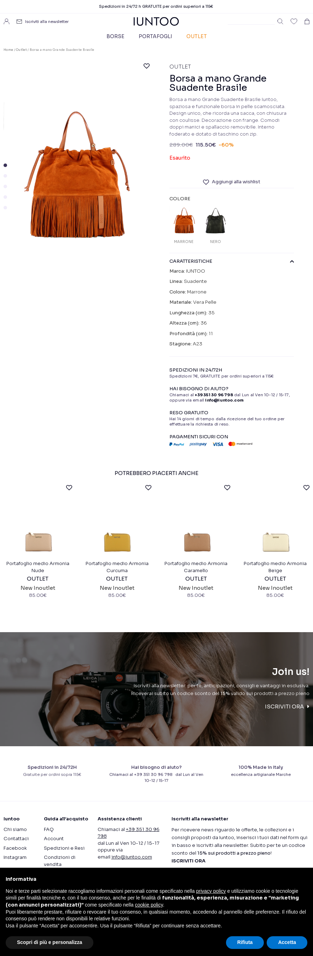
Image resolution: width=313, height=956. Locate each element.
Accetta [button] (287, 942)
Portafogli (155, 36)
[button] (5, 165)
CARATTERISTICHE (231, 261)
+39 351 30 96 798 (214, 394)
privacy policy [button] (211, 891)
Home (8, 50)
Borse (115, 36)
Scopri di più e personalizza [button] (49, 942)
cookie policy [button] (149, 905)
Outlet (196, 36)
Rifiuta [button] (245, 942)
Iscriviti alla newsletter (47, 21)
